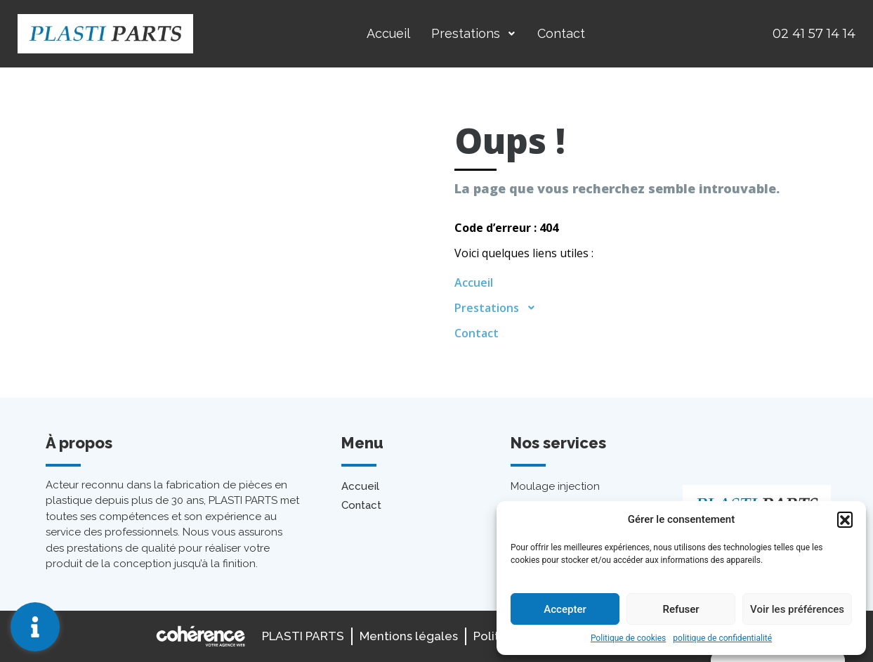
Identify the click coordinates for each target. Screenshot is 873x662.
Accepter (565, 609)
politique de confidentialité (722, 638)
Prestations (473, 33)
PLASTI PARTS (303, 636)
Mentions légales (409, 636)
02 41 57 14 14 (814, 33)
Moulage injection (555, 486)
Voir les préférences (797, 609)
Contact (561, 33)
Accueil (388, 33)
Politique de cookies (628, 638)
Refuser (680, 609)
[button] (845, 519)
